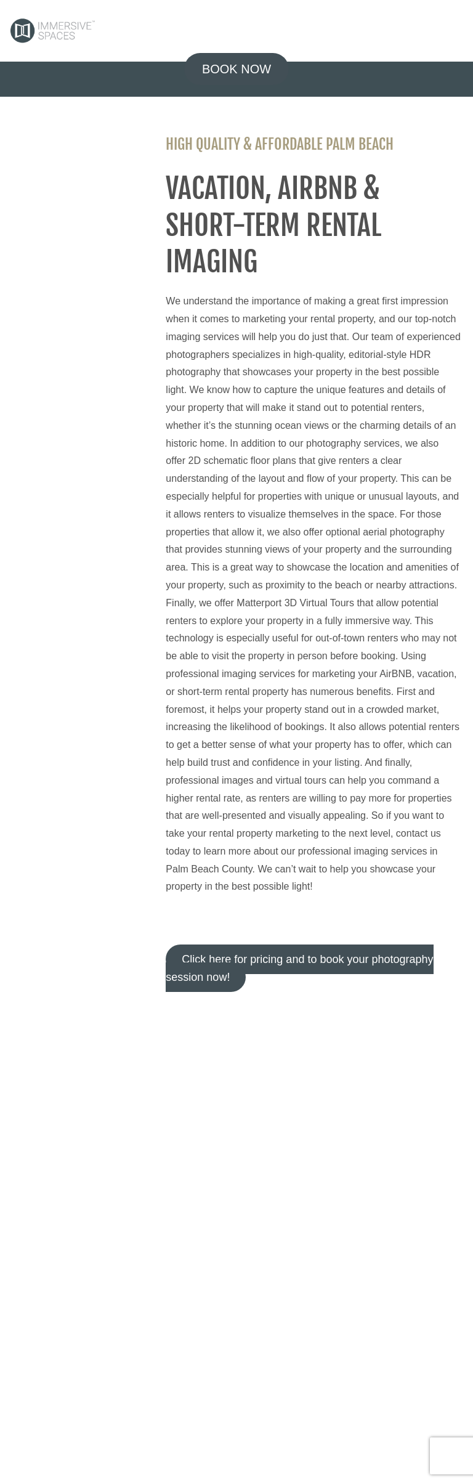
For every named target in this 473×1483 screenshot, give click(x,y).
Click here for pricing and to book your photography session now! (299, 968)
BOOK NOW (236, 69)
